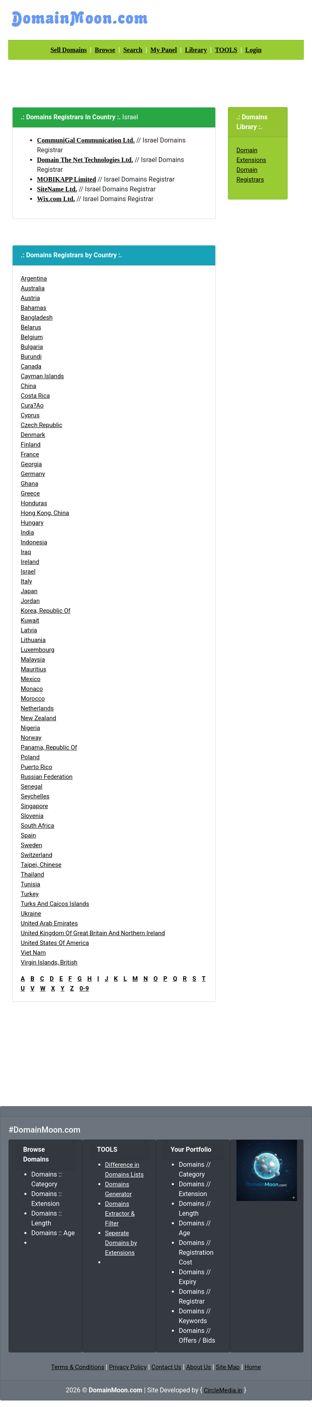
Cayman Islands (42, 376)
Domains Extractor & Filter (120, 1213)
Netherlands (37, 708)
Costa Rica (35, 395)
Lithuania (33, 640)
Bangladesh (36, 317)
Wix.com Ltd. (56, 198)
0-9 (84, 988)
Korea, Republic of (45, 610)
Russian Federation (47, 776)
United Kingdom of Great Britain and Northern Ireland (93, 933)
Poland (30, 757)
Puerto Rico (36, 767)
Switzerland (36, 855)
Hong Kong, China (45, 513)
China (28, 386)
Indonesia (34, 542)
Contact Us (167, 1367)
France (30, 454)
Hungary (32, 522)
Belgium (32, 337)
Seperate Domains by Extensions (121, 1242)
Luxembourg (37, 649)
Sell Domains (68, 49)
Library (196, 49)
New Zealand (38, 718)
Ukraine (31, 913)
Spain (28, 835)
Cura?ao (32, 405)
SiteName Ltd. (57, 189)
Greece (30, 493)
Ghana (29, 483)
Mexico (31, 679)
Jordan (30, 601)
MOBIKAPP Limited (66, 179)
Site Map (228, 1367)
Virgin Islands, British (49, 962)
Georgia (31, 464)
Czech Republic (41, 425)
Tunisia (30, 884)
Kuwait (30, 620)
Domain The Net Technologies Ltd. (85, 159)
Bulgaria (32, 347)
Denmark (33, 434)
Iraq (26, 552)
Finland (31, 444)
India (27, 532)
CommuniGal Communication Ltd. (85, 140)
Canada (31, 366)
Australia (33, 288)
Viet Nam (33, 952)
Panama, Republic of (49, 747)
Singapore (34, 806)
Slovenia (32, 816)
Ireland (30, 561)
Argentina (34, 278)
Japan (29, 591)
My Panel (163, 49)
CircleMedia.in (223, 1390)
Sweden (31, 845)
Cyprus (30, 415)
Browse (105, 49)
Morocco (33, 698)
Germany (33, 474)
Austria (30, 298)
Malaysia (33, 659)
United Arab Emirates (49, 923)
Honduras (34, 503)
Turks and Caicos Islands (55, 903)
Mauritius (33, 669)
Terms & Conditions (77, 1367)
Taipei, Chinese (41, 864)
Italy (26, 581)
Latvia (29, 630)
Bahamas (33, 307)
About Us (198, 1367)
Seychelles (35, 796)
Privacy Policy (127, 1367)
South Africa (37, 825)
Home (253, 1367)
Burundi (31, 356)
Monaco (32, 689)
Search (132, 49)
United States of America (55, 943)
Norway (31, 737)
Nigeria (30, 728)
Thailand (32, 874)
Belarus (31, 327)
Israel (28, 571)
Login (253, 49)
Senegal (31, 786)
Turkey (30, 894)
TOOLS (226, 49)
